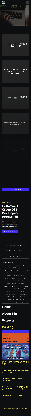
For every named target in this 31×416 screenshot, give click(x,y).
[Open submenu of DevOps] (28, 335)
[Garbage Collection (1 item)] (11, 299)
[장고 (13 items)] (7, 267)
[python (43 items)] (8, 265)
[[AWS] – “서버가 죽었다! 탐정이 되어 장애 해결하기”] (15, 351)
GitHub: (7, 250)
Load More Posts (15, 190)
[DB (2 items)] (26, 286)
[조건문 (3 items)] (6, 278)
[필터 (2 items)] (20, 286)
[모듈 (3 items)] (23, 273)
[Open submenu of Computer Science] (28, 331)
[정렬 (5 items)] (14, 267)
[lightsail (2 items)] (23, 289)
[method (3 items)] (16, 273)
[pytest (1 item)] (23, 302)
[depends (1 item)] (22, 299)
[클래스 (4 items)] (25, 270)
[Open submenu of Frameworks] (28, 338)
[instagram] (17, 256)
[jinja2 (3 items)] (22, 275)
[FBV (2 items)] (15, 291)
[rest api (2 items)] (11, 281)
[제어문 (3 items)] (15, 275)
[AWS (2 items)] (7, 289)
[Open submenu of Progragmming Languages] (28, 341)
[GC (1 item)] (8, 296)
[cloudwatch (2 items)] (21, 283)
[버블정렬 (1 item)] (16, 302)
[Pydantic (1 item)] (22, 291)
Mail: (7, 245)
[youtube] (20, 256)
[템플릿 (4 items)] (18, 270)
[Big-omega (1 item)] (22, 294)
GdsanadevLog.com (16, 408)
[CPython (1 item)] (22, 296)
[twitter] (13, 256)
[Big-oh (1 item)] (14, 296)
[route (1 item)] (7, 294)
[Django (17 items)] (23, 265)
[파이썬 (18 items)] (15, 265)
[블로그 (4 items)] (8, 273)
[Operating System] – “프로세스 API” (14, 395)
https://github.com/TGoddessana (17, 250)
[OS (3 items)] (13, 278)
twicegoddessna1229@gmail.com (17, 245)
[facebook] (10, 256)
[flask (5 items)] (5, 270)
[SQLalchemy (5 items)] (22, 267)
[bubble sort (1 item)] (8, 302)
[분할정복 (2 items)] (6, 286)
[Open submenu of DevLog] (27, 327)
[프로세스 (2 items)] (19, 281)
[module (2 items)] (13, 286)
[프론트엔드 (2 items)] (14, 289)
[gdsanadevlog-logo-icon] (3, 1)
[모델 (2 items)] (25, 278)
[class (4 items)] (12, 270)
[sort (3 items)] (19, 278)
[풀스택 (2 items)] (8, 291)
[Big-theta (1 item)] (14, 294)
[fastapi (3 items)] (8, 275)
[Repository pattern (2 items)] (11, 283)
